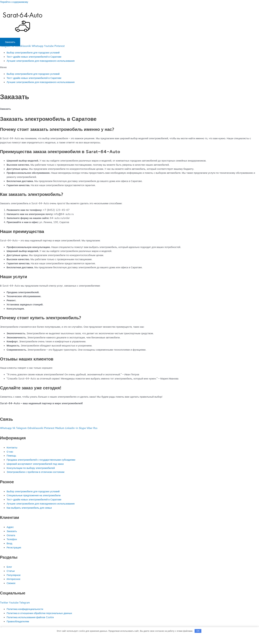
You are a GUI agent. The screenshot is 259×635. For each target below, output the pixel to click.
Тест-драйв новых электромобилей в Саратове (34, 56)
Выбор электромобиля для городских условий (33, 52)
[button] (129, 67)
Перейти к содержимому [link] (14, 2)
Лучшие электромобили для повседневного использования (40, 61)
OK (198, 630)
